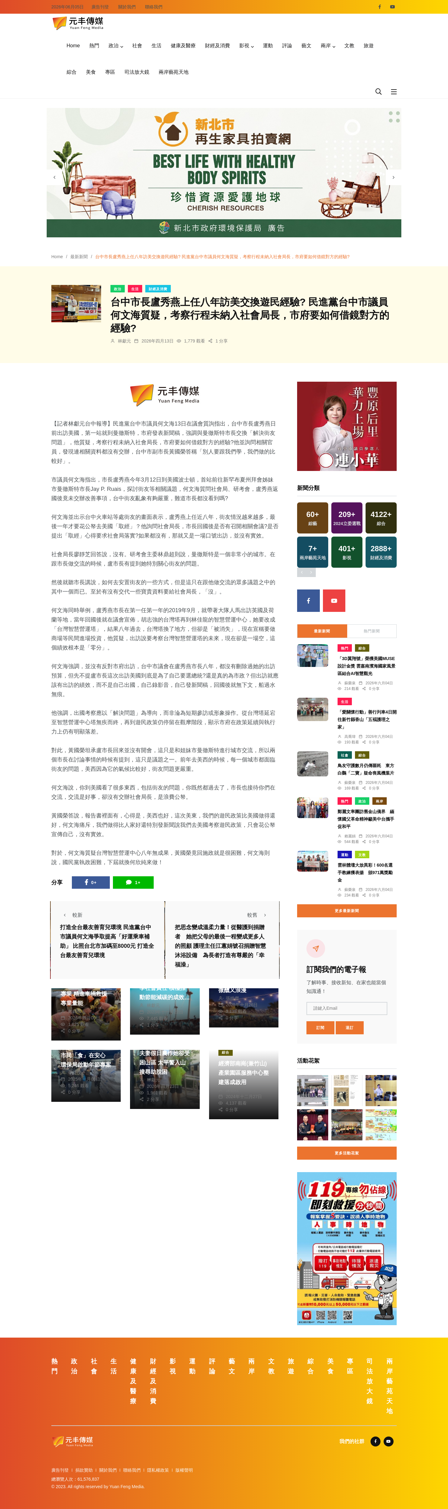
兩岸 (326, 45)
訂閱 (320, 1028)
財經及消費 (217, 45)
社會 (137, 45)
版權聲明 (184, 1470)
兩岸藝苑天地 (174, 72)
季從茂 (74, 1072)
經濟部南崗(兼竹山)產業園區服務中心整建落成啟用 (243, 1072)
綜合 (72, 72)
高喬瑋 (350, 736)
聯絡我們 (153, 6)
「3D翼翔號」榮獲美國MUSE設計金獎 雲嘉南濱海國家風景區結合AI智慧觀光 (366, 666)
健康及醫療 (183, 45)
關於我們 (127, 6)
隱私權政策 (158, 1470)
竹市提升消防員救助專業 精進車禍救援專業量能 (86, 994)
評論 (287, 45)
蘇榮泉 (350, 683)
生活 (156, 45)
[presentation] (54, 177)
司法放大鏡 (136, 72)
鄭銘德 (74, 1011)
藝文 (306, 45)
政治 (114, 45)
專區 (110, 72)
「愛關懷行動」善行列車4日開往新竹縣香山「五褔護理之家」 (367, 719)
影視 (244, 45)
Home (73, 45)
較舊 (258, 915)
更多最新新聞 (347, 911)
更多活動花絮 (347, 1153)
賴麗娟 (350, 836)
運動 (268, 45)
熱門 (94, 45)
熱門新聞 (372, 631)
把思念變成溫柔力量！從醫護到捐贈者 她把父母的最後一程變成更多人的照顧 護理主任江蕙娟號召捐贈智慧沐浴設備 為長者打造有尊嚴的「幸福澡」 (220, 946)
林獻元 (124, 340)
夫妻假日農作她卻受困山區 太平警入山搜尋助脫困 (164, 1062)
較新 (71, 915)
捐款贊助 (84, 1470)
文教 (349, 45)
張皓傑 (232, 998)
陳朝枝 (232, 1090)
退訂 (350, 1028)
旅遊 (369, 45)
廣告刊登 (100, 6)
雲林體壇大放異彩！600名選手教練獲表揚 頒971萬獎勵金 (365, 873)
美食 (91, 72)
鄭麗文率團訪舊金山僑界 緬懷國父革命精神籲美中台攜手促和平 (366, 819)
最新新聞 (79, 256)
